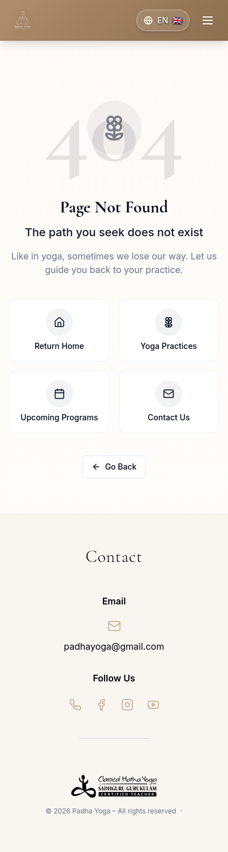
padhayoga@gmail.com (114, 646)
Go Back (114, 466)
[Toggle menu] (207, 20)
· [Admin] (181, 811)
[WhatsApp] (75, 704)
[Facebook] (101, 704)
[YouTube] (153, 704)
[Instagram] (127, 704)
